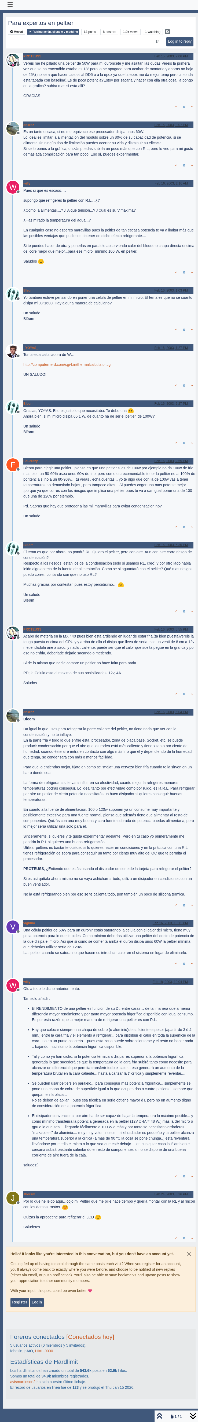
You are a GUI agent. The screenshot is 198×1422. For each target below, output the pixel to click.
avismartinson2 (22, 1382)
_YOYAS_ (30, 348)
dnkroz (28, 125)
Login (37, 1302)
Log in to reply (180, 41)
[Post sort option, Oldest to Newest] (157, 41)
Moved (16, 32)
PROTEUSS (32, 56)
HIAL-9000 (44, 1351)
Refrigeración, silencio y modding (53, 32)
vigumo (29, 923)
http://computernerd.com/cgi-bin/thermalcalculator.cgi (67, 364)
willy (27, 183)
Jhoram (29, 1194)
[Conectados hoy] (90, 1336)
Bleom (28, 290)
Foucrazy (30, 461)
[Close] (189, 1254)
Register (19, 1302)
